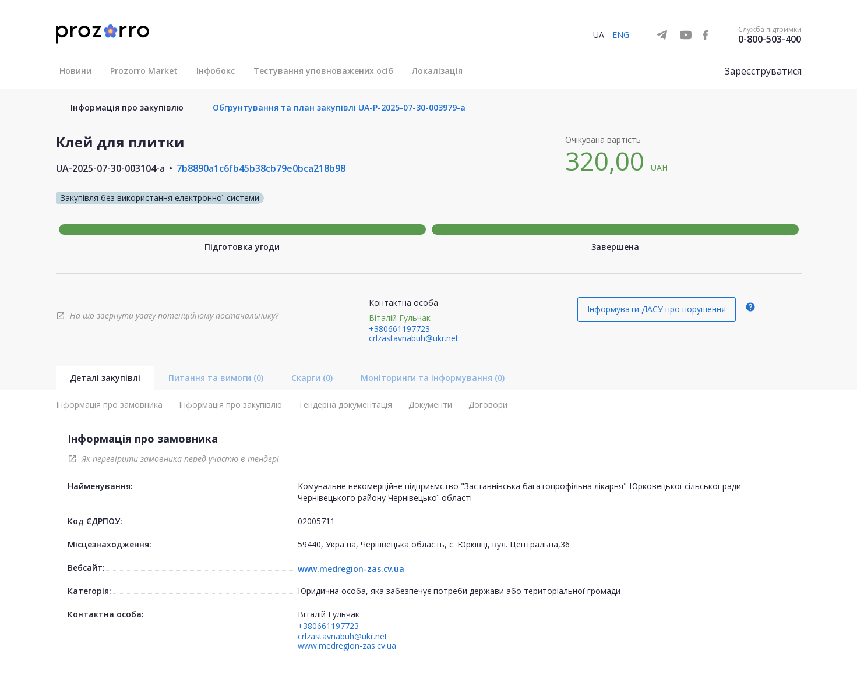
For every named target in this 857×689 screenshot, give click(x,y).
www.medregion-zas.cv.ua (351, 569)
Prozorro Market (144, 70)
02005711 (316, 521)
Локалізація (437, 70)
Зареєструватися (763, 71)
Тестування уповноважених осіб (323, 70)
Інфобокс (215, 70)
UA (598, 34)
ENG (620, 34)
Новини (75, 70)
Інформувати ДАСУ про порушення (656, 309)
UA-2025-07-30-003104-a (110, 168)
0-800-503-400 (769, 39)
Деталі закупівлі (105, 377)
